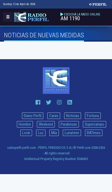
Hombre (25, 124)
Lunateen (72, 132)
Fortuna (93, 115)
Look (26, 132)
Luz (41, 132)
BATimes (94, 132)
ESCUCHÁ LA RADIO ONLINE (82, 14)
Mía (54, 132)
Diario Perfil (32, 115)
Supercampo (94, 124)
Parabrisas (69, 124)
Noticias (72, 115)
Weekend (46, 124)
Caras (53, 115)
